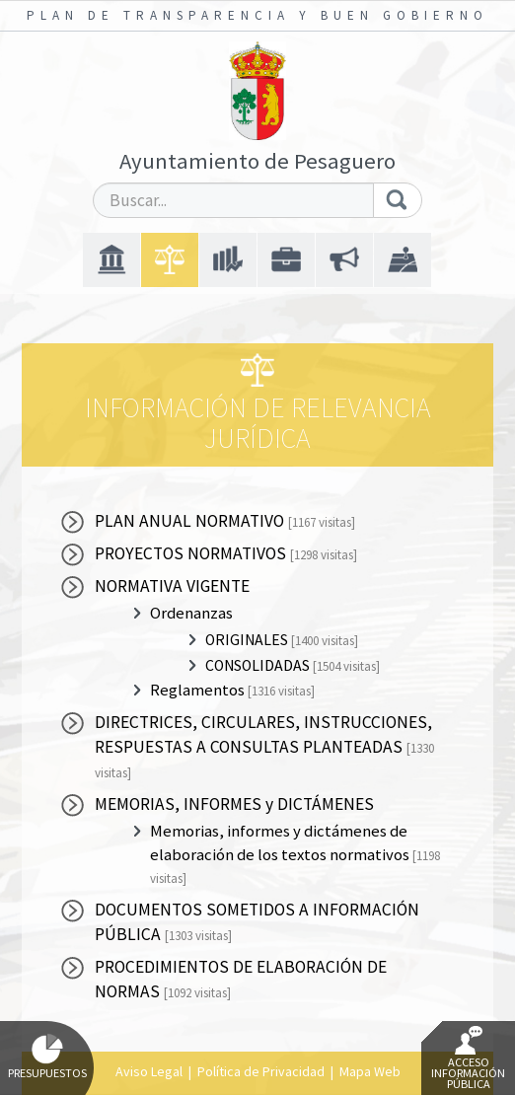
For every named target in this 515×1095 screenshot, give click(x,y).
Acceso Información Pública (468, 1058)
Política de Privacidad (261, 1071)
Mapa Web (370, 1071)
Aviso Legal (149, 1071)
